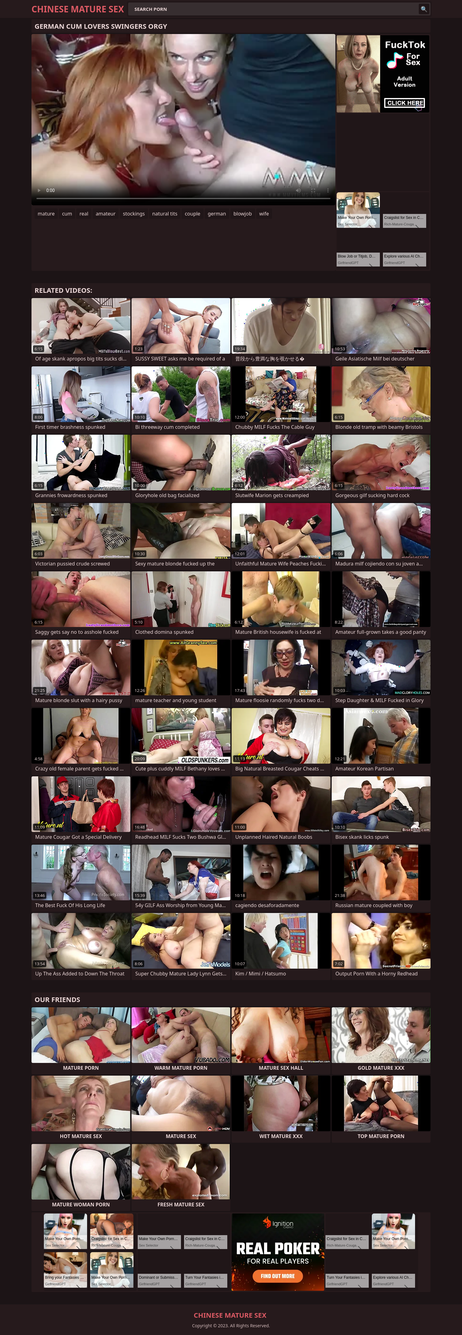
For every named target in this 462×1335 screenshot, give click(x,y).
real (83, 213)
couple (192, 213)
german (217, 213)
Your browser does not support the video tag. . (183, 119)
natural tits (164, 213)
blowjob (242, 213)
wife (264, 213)
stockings (134, 213)
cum (67, 213)
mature (46, 213)
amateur (106, 213)
